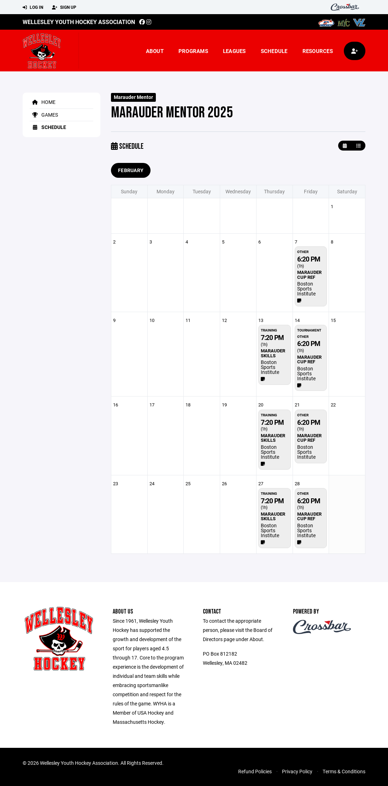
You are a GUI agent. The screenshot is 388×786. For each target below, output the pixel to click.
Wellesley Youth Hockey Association (79, 21)
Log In (33, 7)
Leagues (234, 50)
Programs (193, 50)
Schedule (274, 50)
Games (44, 114)
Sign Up (64, 7)
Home (42, 102)
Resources (317, 50)
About (155, 50)
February (130, 170)
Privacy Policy (297, 771)
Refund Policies (255, 771)
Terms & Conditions (344, 771)
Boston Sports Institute (306, 288)
